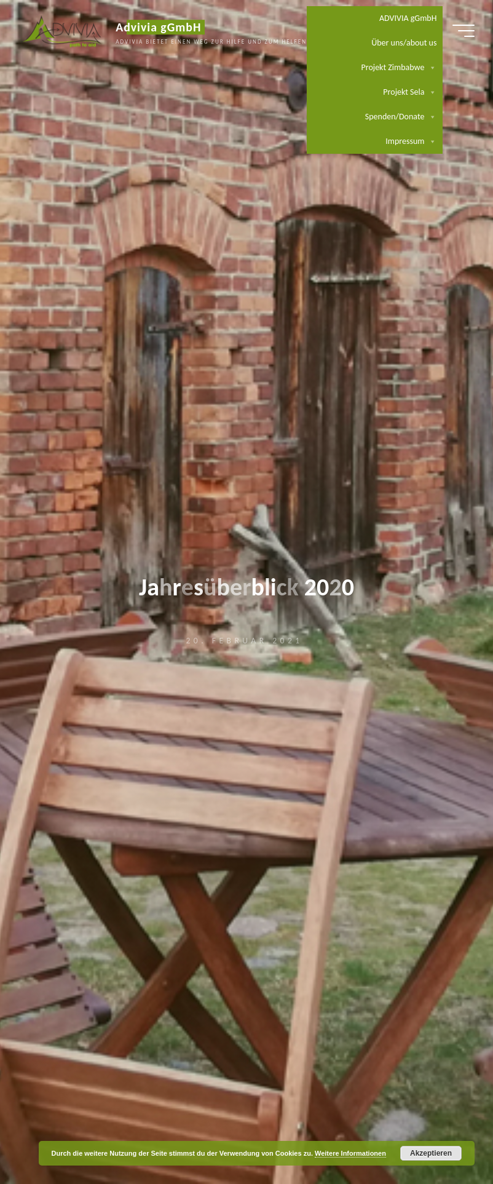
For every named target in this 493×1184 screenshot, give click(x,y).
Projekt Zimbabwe (399, 67)
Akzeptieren (431, 1153)
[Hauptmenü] (463, 31)
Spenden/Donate (401, 117)
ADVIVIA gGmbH (407, 18)
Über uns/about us (403, 43)
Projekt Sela (409, 92)
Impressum (410, 141)
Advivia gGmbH (158, 27)
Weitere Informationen (350, 1153)
